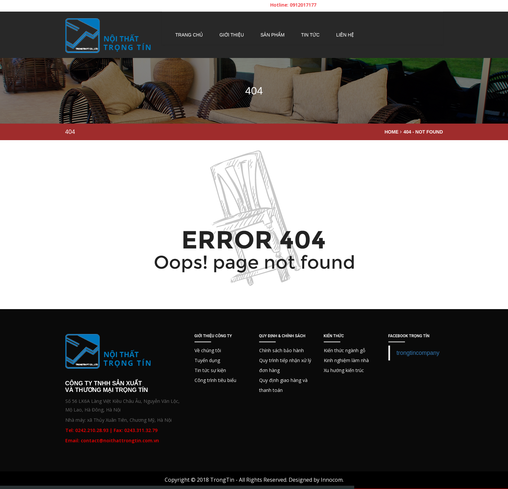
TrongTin (222, 479)
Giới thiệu (231, 34)
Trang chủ (189, 34)
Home (391, 132)
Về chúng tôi (208, 350)
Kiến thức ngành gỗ (344, 350)
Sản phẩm (272, 34)
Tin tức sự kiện (210, 370)
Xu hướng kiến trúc (344, 370)
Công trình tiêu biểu (215, 380)
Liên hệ (345, 34)
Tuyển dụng (207, 360)
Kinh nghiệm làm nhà (346, 360)
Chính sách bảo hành (281, 350)
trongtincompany (418, 353)
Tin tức (310, 34)
